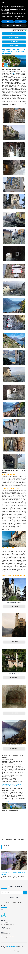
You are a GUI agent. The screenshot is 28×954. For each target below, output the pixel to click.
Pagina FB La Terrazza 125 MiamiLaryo (12, 786)
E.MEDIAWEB (10, 937)
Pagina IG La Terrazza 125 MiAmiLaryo (11, 784)
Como (13, 73)
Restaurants (14, 38)
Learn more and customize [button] (14, 25)
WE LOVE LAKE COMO (12, 946)
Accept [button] (20, 21)
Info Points (14, 46)
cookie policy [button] (6, 10)
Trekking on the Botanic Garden (14, 744)
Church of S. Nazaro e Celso (14, 638)
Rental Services (14, 42)
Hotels (14, 34)
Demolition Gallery (14, 709)
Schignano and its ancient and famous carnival (13, 873)
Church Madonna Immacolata (14, 602)
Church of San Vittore (14, 673)
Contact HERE (5, 801)
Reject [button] (7, 21)
